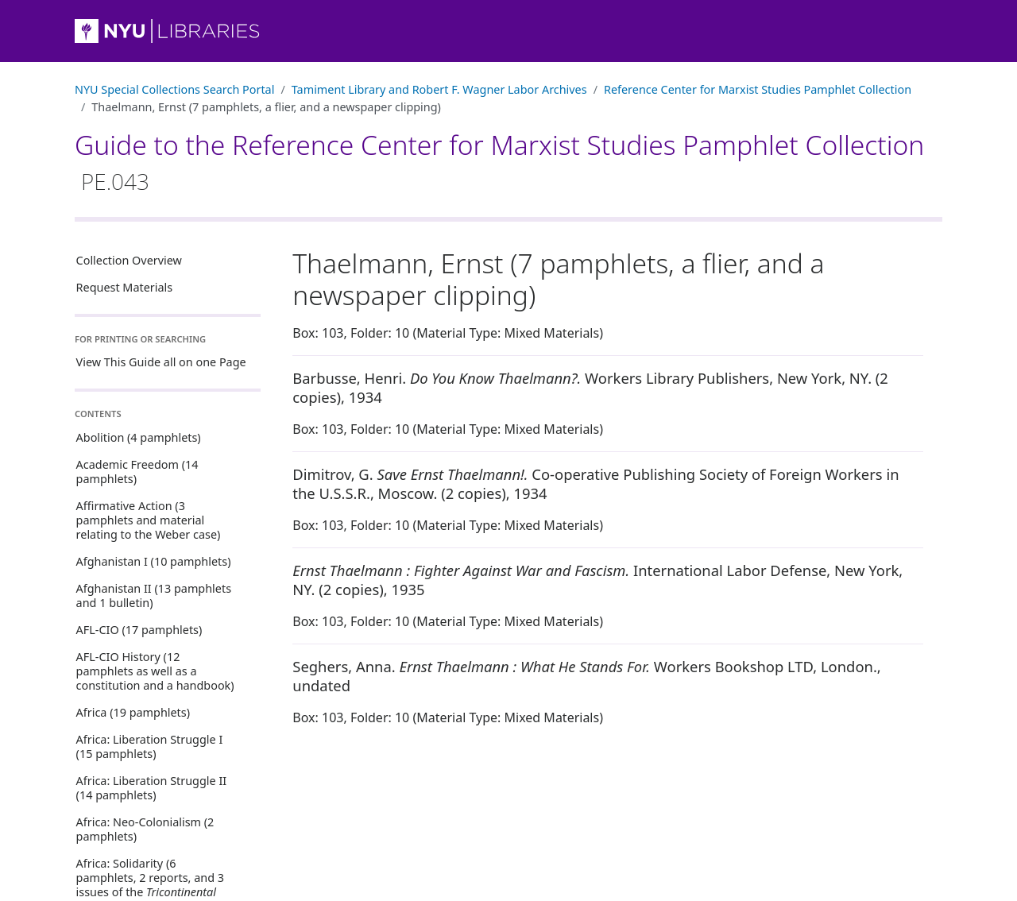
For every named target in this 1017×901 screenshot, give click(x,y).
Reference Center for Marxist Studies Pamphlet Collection (757, 89)
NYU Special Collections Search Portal (174, 89)
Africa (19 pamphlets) (133, 712)
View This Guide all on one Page (161, 361)
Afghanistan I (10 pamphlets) (153, 561)
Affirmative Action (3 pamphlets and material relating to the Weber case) (148, 520)
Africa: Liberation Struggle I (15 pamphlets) (149, 746)
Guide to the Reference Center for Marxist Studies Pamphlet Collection (499, 161)
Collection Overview (129, 260)
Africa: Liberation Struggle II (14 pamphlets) (151, 787)
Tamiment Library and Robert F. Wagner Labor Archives (439, 89)
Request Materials (124, 287)
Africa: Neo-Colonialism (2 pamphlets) (145, 829)
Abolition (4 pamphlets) (138, 437)
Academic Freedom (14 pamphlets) (137, 471)
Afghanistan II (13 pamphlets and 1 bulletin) (153, 595)
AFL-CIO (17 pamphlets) (139, 629)
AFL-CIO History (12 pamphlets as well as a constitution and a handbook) (155, 671)
